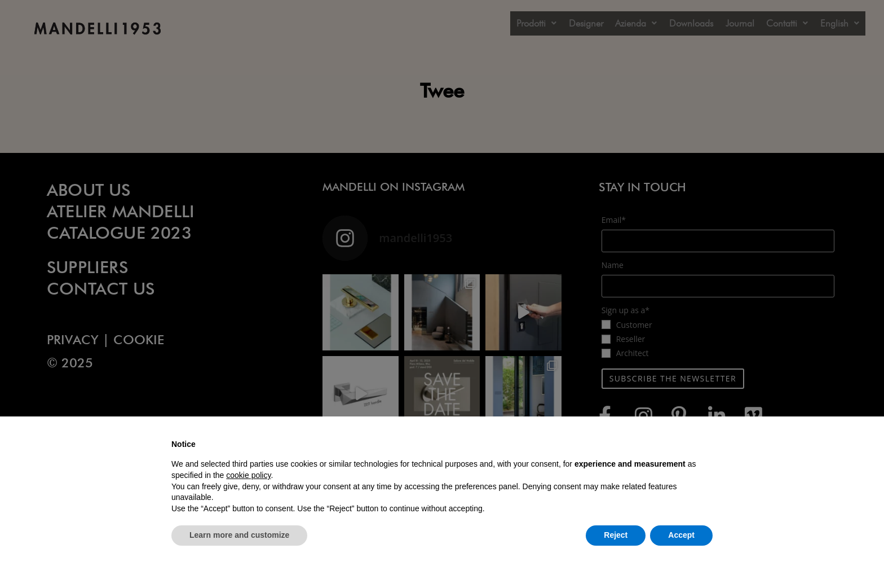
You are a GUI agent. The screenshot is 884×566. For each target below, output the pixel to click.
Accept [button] (681, 534)
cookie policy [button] (248, 475)
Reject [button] (615, 534)
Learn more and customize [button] (239, 534)
